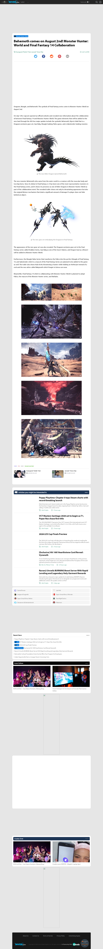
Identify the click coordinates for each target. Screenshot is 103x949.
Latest (22, 2)
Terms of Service (48, 936)
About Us (25, 936)
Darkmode (83, 2)
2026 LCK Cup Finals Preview (25, 645)
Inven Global (13, 2)
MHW (22, 466)
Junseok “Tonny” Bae (70, 471)
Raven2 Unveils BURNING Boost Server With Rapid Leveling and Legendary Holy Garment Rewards (43, 651)
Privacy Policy (61, 936)
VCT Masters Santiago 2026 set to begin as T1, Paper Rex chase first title (38, 642)
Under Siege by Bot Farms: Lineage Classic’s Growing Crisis (31, 657)
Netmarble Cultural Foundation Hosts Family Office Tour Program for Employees (38, 654)
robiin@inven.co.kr (32, 473)
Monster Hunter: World (29, 466)
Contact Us (35, 936)
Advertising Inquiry (74, 936)
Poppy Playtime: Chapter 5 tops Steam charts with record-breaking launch (36, 639)
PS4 (19, 466)
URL (67, 56)
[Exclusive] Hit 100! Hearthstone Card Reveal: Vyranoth (35, 648)
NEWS (15, 466)
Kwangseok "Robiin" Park (33, 471)
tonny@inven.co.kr (70, 473)
